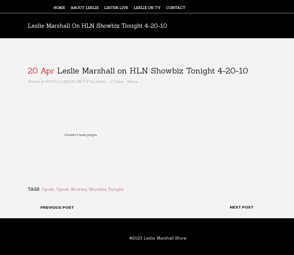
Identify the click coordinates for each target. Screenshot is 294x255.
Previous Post (57, 207)
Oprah (48, 189)
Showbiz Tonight (106, 189)
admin (100, 81)
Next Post (242, 207)
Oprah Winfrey (71, 189)
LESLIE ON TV (75, 81)
